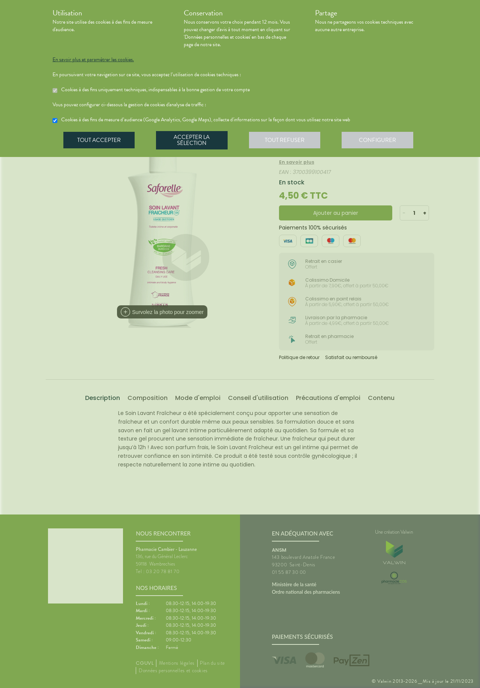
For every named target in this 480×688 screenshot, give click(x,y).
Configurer (380, 140)
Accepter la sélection (193, 140)
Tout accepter (99, 140)
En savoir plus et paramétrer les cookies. (93, 59)
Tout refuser (287, 140)
